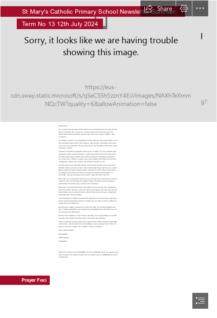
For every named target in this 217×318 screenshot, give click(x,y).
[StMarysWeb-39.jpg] (108, 61)
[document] (108, 159)
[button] (158, 8)
